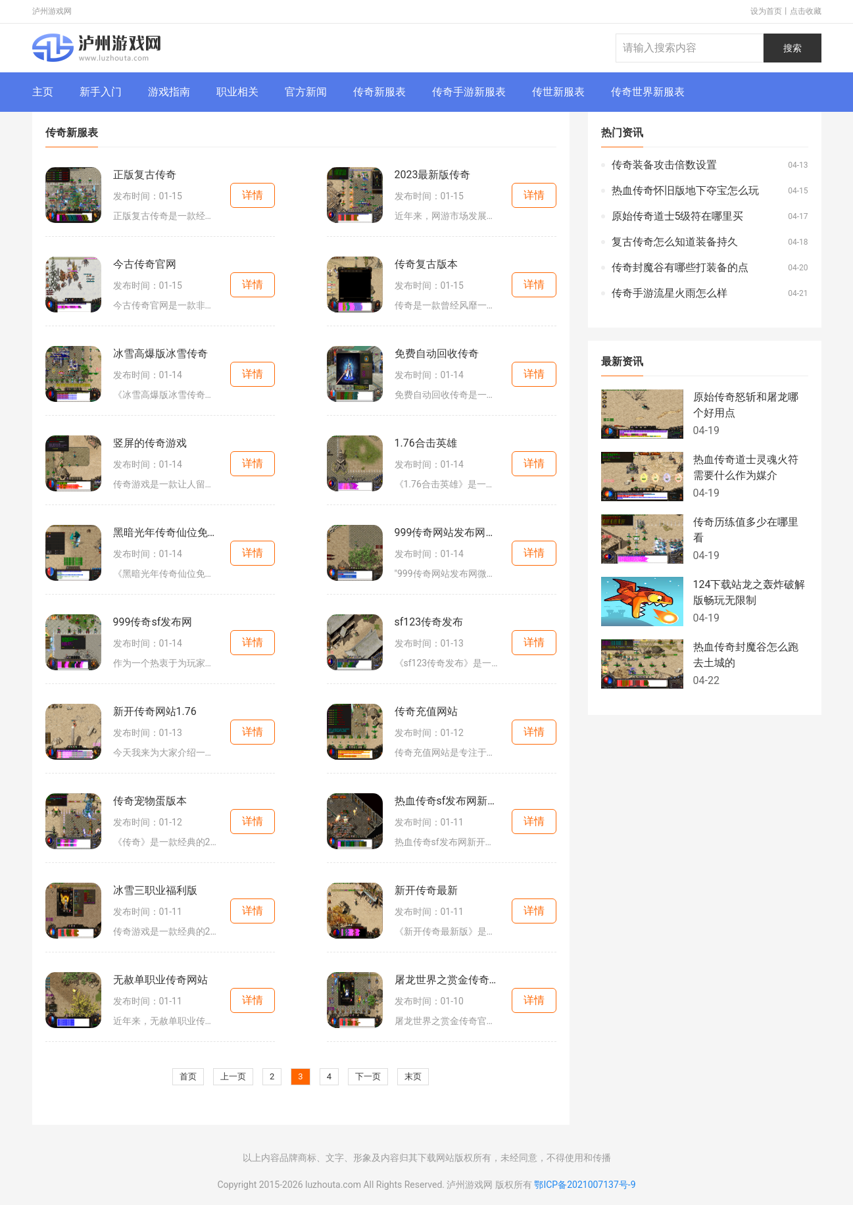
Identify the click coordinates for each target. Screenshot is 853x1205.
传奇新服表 (379, 92)
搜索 (792, 48)
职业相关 (237, 92)
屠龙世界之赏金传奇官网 (447, 979)
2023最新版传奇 (433, 174)
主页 (42, 92)
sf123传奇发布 (429, 622)
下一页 (368, 1076)
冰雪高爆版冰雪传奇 (160, 353)
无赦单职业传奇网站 (160, 979)
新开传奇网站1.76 (155, 711)
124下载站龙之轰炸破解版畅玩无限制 (749, 592)
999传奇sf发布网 (153, 622)
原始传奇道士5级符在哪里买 (678, 216)
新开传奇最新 (426, 890)
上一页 (233, 1076)
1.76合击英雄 (426, 443)
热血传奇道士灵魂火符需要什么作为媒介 (745, 467)
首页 (188, 1076)
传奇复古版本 (426, 264)
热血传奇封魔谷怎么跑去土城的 (745, 655)
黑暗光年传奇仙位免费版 (165, 532)
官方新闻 (306, 92)
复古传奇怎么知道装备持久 (675, 241)
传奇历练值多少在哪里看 (745, 530)
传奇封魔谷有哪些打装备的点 (680, 267)
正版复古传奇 (144, 174)
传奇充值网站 (426, 711)
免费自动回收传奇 (437, 353)
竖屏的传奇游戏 (150, 443)
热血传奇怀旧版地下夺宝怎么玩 (685, 190)
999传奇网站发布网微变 (447, 532)
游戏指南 (169, 92)
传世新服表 (558, 92)
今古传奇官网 (144, 264)
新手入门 (101, 92)
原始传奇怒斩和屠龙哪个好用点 (745, 405)
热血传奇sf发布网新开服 (447, 801)
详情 (252, 195)
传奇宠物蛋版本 (150, 801)
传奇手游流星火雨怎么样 (669, 293)
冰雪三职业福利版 (155, 890)
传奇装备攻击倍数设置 (664, 165)
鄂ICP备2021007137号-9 (584, 1184)
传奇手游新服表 (469, 92)
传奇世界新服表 (648, 92)
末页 (413, 1076)
